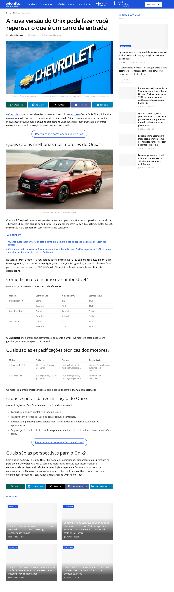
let (17, 114)
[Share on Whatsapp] (16, 104)
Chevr (11, 114)
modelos (75, 114)
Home (8, 13)
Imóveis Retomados (65, 4)
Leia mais (127, 79)
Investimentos (85, 4)
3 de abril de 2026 (16, 537)
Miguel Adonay (16, 35)
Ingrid (125, 62)
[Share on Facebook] (80, 104)
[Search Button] (159, 4)
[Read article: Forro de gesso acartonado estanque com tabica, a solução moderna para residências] (127, 160)
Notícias (31, 4)
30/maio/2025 (33, 35)
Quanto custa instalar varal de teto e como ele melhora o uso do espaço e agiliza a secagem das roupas (30, 529)
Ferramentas (46, 4)
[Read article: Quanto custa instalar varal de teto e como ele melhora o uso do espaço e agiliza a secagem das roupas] (143, 36)
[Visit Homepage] (14, 4)
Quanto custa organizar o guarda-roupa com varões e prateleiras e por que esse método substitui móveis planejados (31, 570)
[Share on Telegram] (38, 104)
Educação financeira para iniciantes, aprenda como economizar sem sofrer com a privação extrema (87, 570)
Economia (26, 13)
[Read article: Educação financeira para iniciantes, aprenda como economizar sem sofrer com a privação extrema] (127, 140)
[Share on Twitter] (59, 104)
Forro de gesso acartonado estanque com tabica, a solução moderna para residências (151, 159)
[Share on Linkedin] (102, 104)
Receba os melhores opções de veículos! (59, 134)
